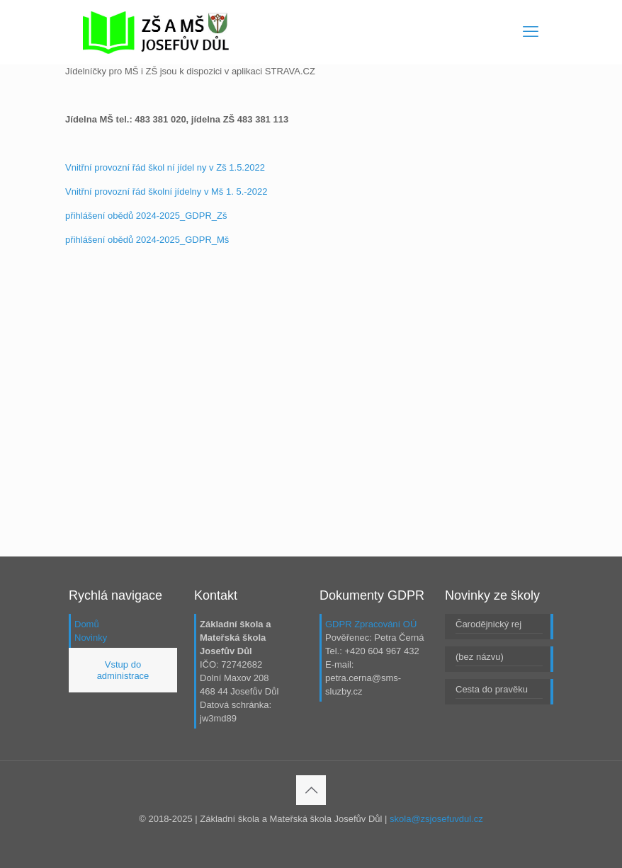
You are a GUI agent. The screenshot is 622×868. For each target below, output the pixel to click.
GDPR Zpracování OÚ (371, 624)
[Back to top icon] (311, 790)
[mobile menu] (531, 32)
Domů (86, 624)
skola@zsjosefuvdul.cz (436, 818)
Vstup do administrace (123, 670)
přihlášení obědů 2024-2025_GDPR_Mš (147, 239)
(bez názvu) (480, 656)
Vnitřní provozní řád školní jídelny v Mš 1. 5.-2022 (166, 191)
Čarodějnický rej (488, 624)
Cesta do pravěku (492, 689)
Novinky (90, 637)
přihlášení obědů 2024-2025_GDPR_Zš (146, 215)
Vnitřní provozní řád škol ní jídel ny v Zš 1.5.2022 (165, 167)
